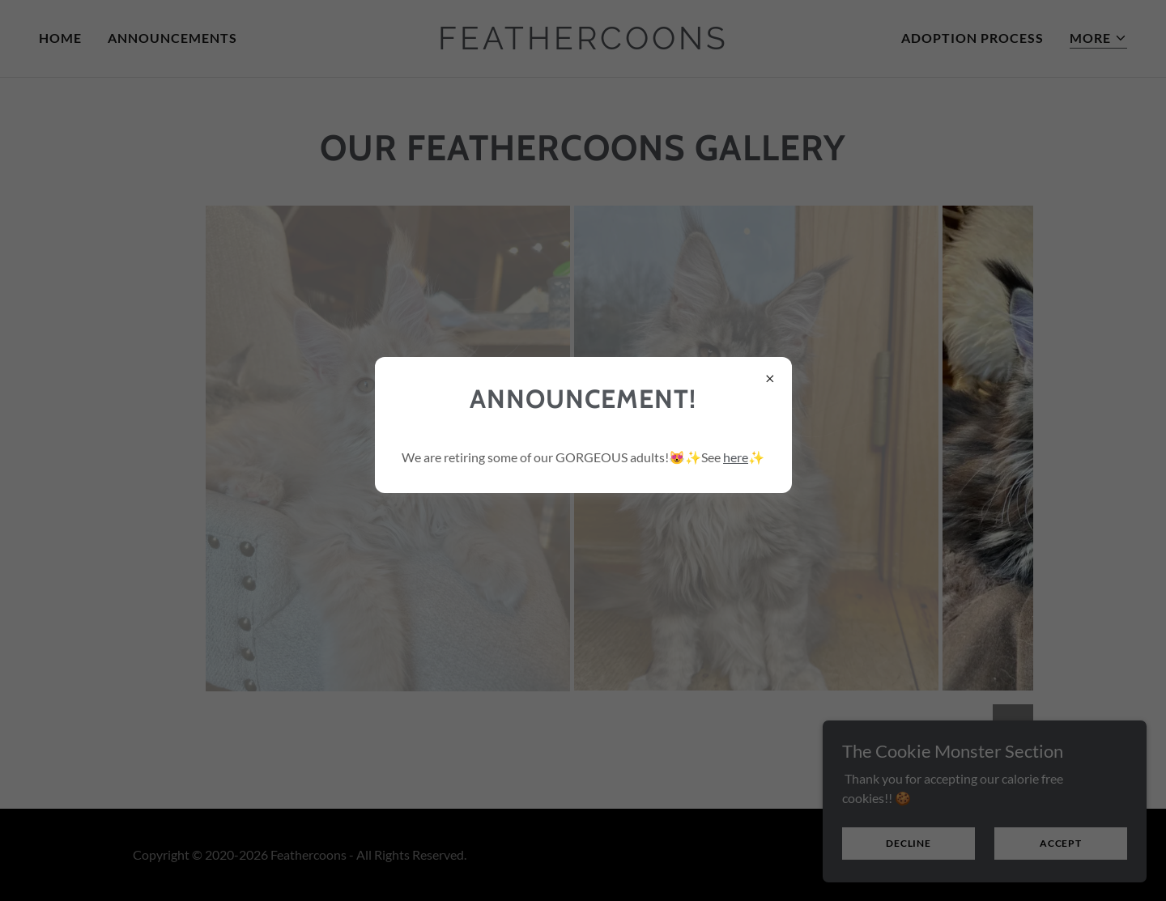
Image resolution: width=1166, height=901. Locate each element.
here (735, 457)
